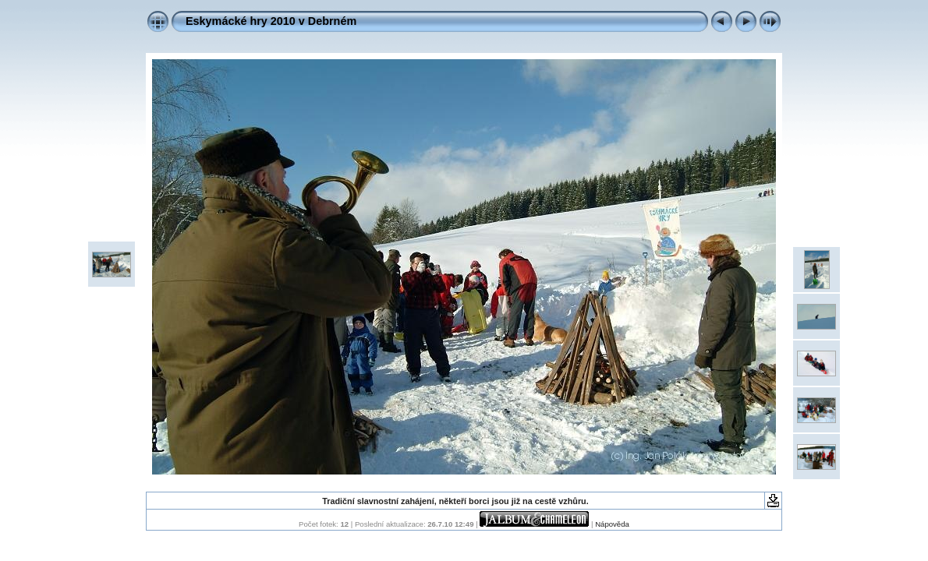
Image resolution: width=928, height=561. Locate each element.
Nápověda (612, 524)
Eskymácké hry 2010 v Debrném (271, 21)
